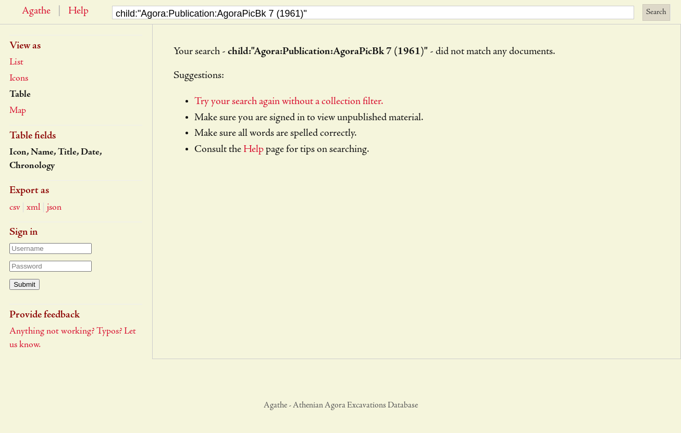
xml (33, 207)
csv (14, 207)
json (54, 207)
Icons (18, 78)
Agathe (36, 11)
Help (78, 11)
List (16, 62)
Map (17, 111)
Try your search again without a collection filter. (288, 101)
